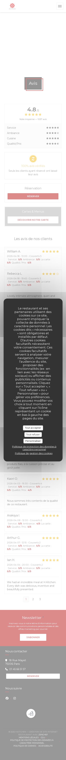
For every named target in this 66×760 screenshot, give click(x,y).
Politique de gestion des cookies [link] (33, 453)
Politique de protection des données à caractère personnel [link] (34, 448)
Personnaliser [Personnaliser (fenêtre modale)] (33, 440)
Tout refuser (33, 434)
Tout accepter (33, 427)
